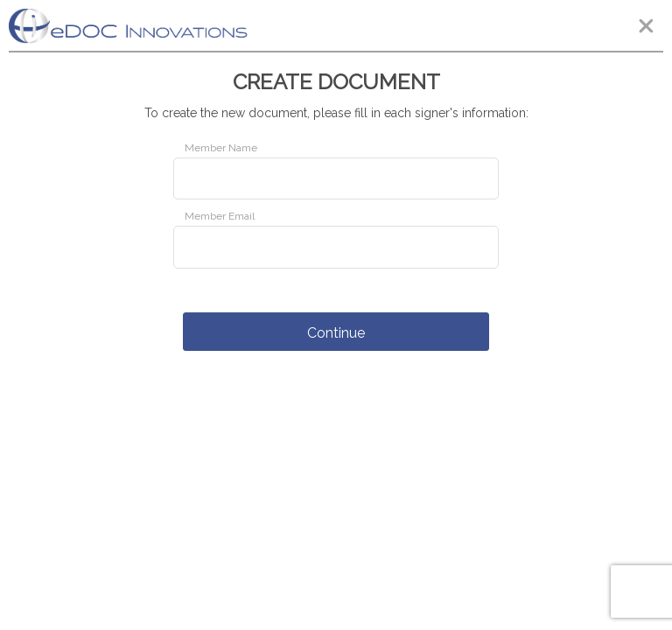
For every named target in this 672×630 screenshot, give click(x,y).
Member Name (221, 148)
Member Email (220, 216)
